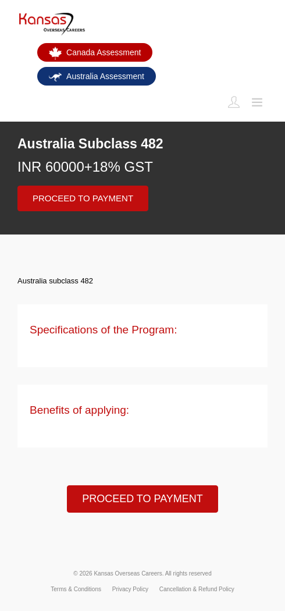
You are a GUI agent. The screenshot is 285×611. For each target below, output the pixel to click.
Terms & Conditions (76, 589)
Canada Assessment (95, 54)
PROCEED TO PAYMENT (83, 198)
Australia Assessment (96, 76)
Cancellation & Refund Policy (196, 589)
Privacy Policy (130, 589)
